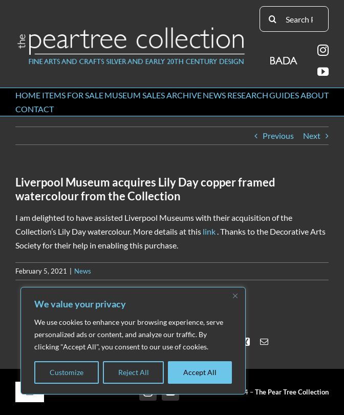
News (82, 271)
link (209, 231)
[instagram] (323, 50)
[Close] (235, 295)
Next (311, 135)
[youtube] (323, 71)
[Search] (272, 19)
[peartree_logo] (131, 29)
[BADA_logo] (284, 57)
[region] (133, 341)
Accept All (200, 372)
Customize (66, 372)
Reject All (133, 372)
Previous (278, 135)
